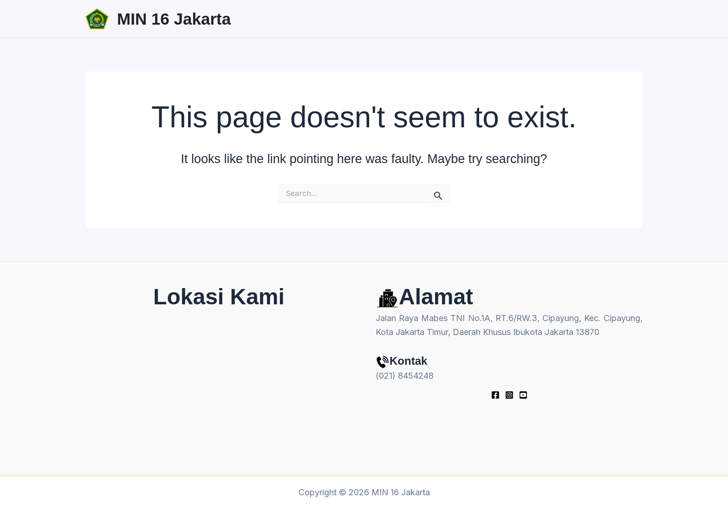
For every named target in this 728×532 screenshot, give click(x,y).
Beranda (432, 19)
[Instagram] (509, 395)
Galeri (513, 19)
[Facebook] (495, 395)
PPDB (552, 19)
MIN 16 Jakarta (174, 19)
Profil (475, 19)
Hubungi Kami (607, 19)
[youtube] (523, 395)
